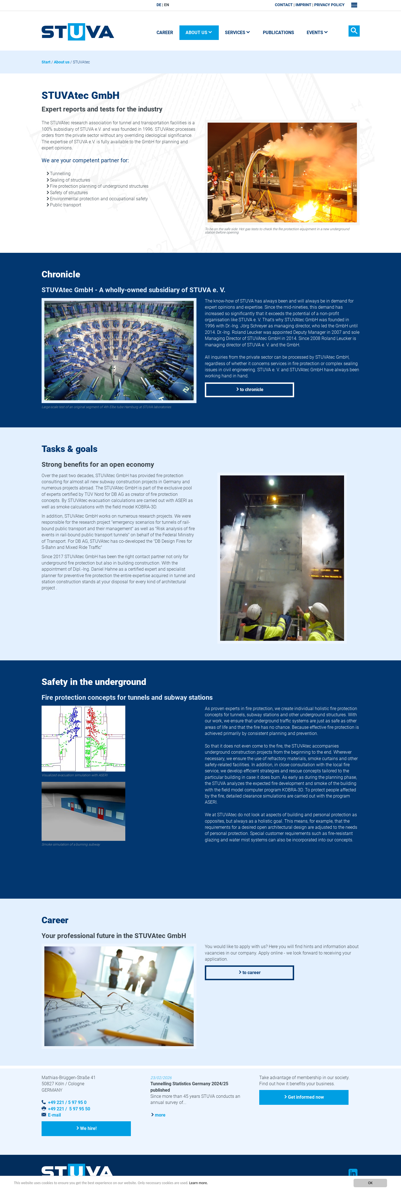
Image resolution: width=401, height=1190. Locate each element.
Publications (278, 32)
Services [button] (237, 32)
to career (251, 972)
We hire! (88, 1128)
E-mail (54, 1115)
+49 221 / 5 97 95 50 (69, 1109)
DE (159, 5)
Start (46, 62)
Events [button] (317, 32)
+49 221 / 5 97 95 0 (67, 1102)
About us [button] (199, 32)
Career (165, 32)
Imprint (303, 5)
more (160, 1114)
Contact (284, 5)
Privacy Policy (329, 5)
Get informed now (306, 1097)
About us (61, 62)
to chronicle (251, 389)
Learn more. (198, 1183)
